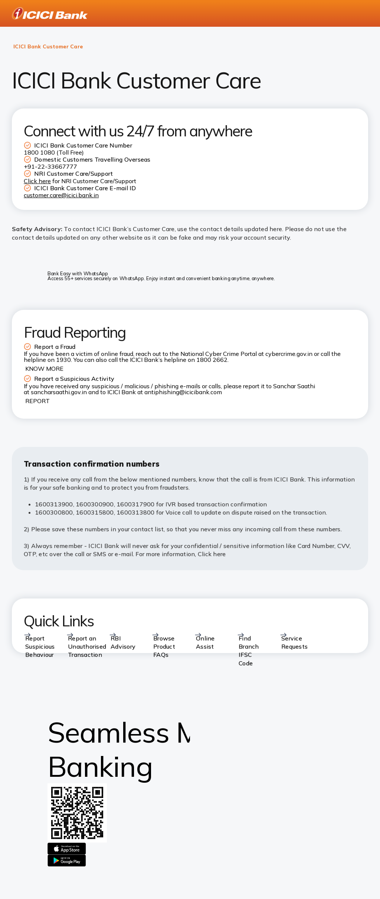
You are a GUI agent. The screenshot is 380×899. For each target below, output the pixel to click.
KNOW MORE (44, 368)
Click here (212, 554)
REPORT (37, 401)
